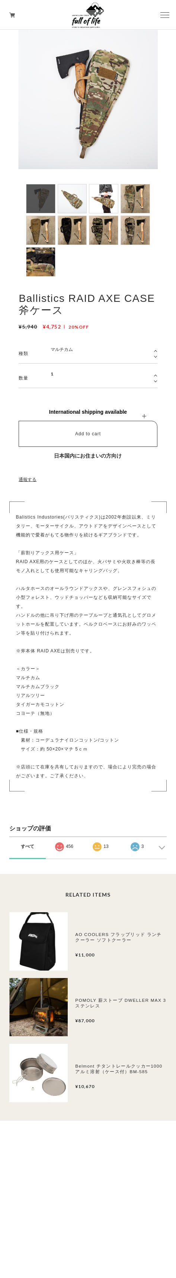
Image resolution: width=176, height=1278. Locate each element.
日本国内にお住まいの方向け (88, 456)
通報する (27, 479)
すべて (27, 846)
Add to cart (88, 433)
